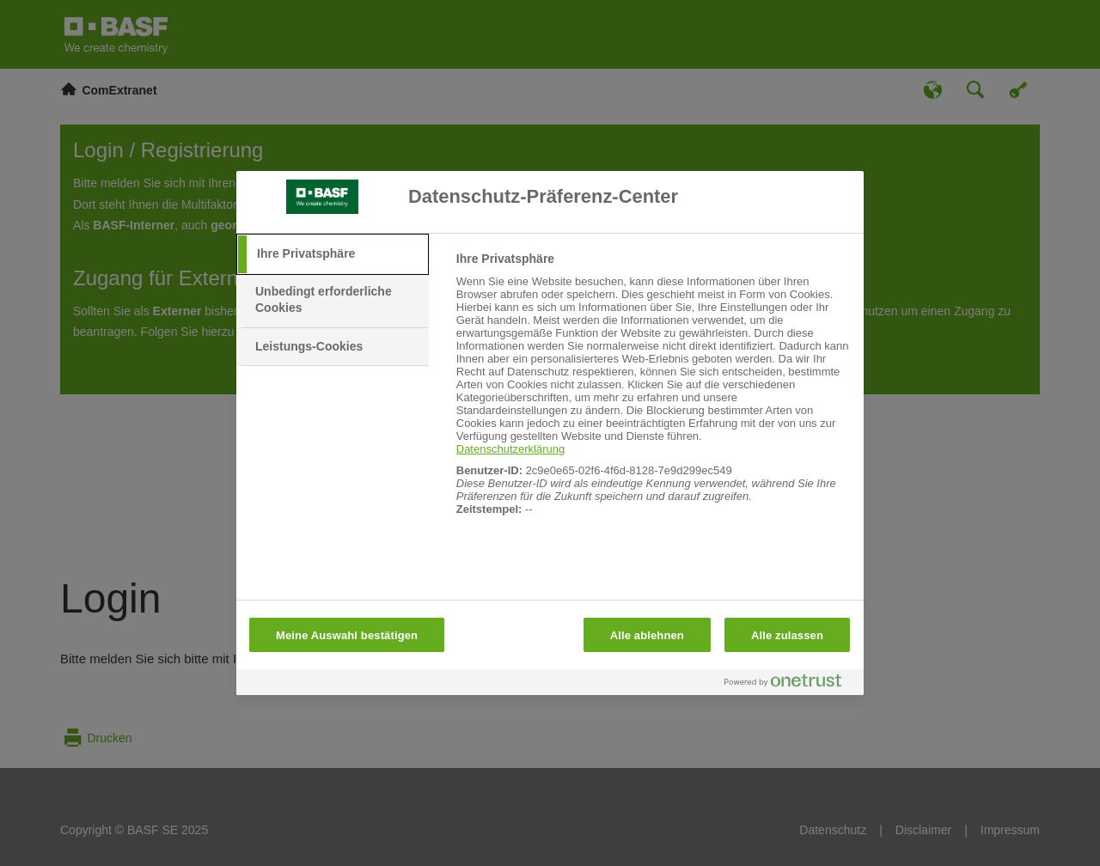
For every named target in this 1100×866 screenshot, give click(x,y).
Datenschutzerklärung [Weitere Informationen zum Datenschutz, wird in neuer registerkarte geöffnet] (510, 448)
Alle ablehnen (647, 635)
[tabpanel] (653, 393)
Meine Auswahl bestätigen (347, 635)
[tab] (332, 254)
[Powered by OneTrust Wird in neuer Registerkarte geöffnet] (789, 684)
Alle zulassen (787, 635)
